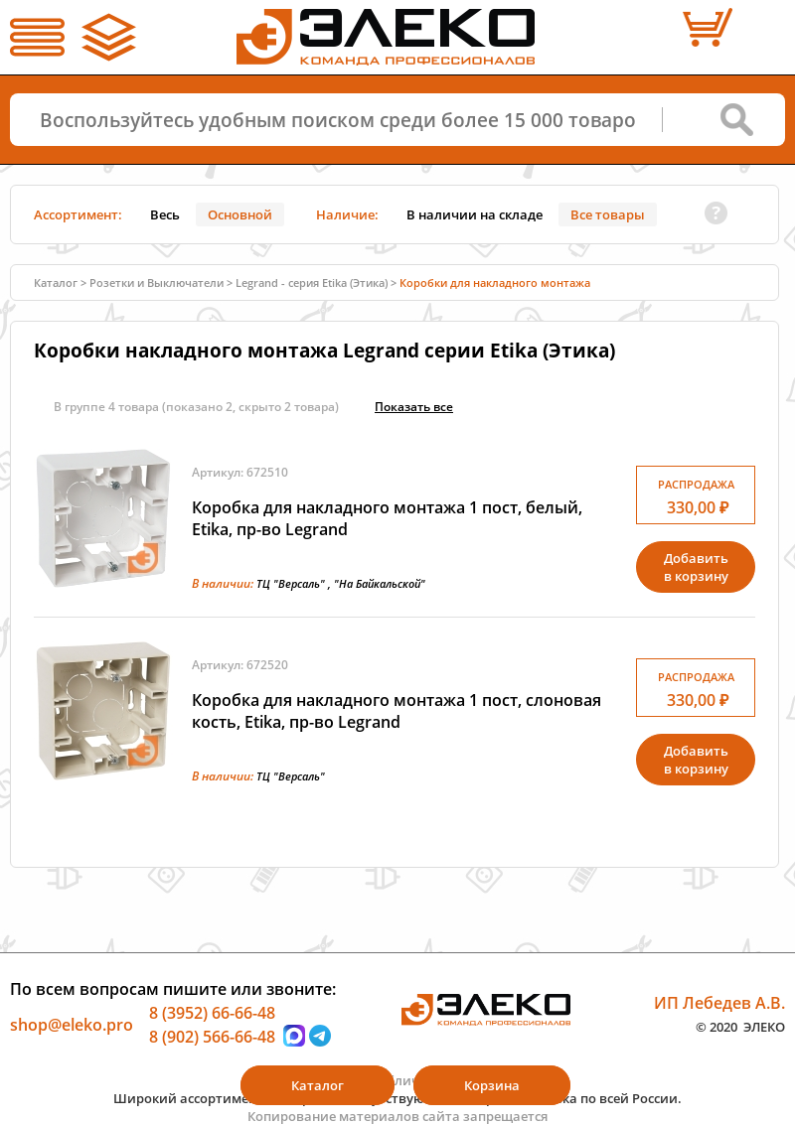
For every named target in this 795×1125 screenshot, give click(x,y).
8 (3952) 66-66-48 (212, 1013)
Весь (165, 214)
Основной (240, 214)
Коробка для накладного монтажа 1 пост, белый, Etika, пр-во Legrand (387, 518)
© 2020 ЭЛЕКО (740, 1026)
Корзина (492, 1085)
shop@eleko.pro (71, 1025)
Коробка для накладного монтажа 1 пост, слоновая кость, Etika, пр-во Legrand (396, 711)
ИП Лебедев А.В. (719, 1003)
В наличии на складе (474, 214)
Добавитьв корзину (696, 567)
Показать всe (414, 406)
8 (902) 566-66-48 (212, 1036)
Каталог (56, 282)
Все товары (607, 214)
